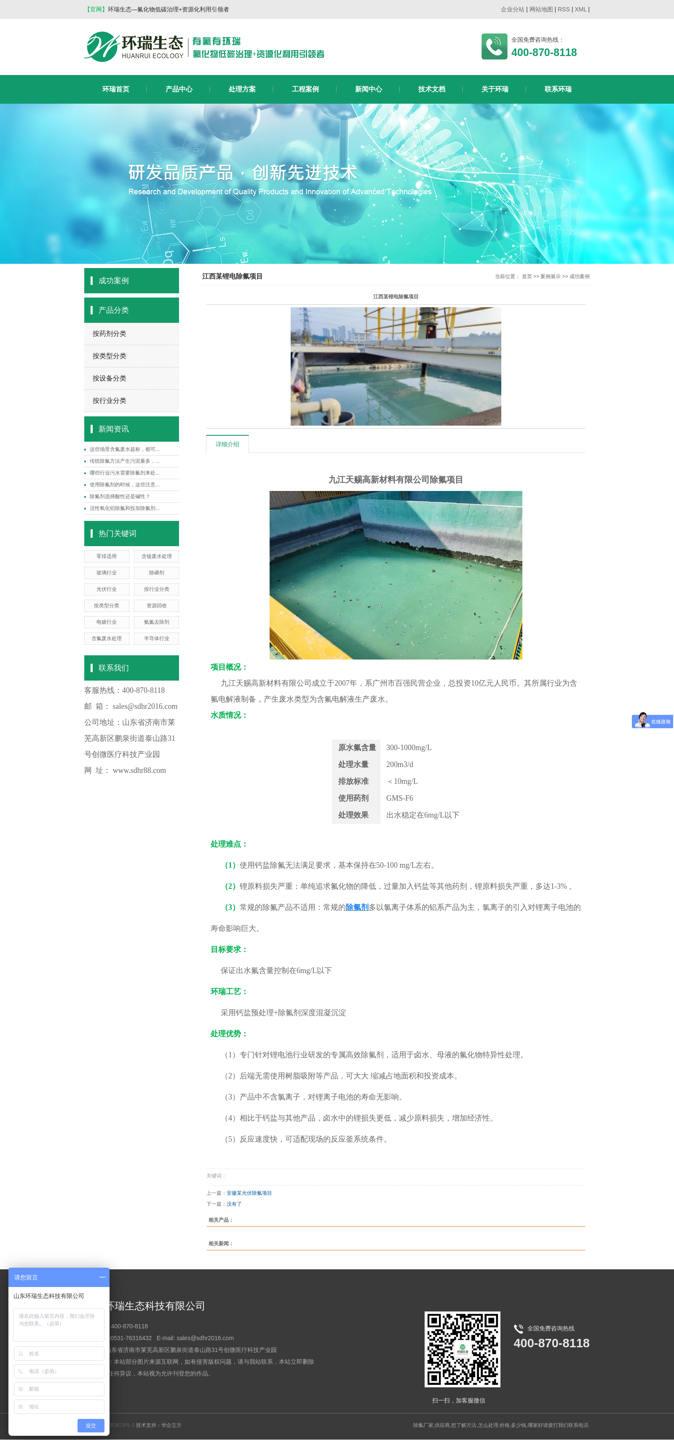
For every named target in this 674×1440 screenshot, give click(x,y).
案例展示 (550, 276)
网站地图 (541, 9)
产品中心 (179, 89)
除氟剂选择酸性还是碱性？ (120, 496)
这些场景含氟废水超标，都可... (125, 449)
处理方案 (242, 89)
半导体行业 (156, 638)
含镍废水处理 (157, 556)
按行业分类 (109, 400)
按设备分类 (109, 378)
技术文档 (431, 89)
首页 (527, 276)
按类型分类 (109, 355)
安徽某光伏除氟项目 (249, 1193)
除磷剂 (156, 573)
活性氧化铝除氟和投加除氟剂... (125, 508)
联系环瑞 (558, 89)
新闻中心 (368, 89)
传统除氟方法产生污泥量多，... (125, 461)
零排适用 (106, 556)
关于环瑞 (494, 89)
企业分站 (512, 9)
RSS (564, 9)
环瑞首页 (115, 89)
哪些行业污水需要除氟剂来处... (125, 473)
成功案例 (580, 276)
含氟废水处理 (106, 638)
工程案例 (305, 89)
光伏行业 (106, 589)
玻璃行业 (106, 573)
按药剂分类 (109, 333)
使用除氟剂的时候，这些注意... (125, 485)
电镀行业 (106, 622)
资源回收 (157, 606)
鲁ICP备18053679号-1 (109, 1425)
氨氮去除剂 (156, 622)
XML (580, 9)
